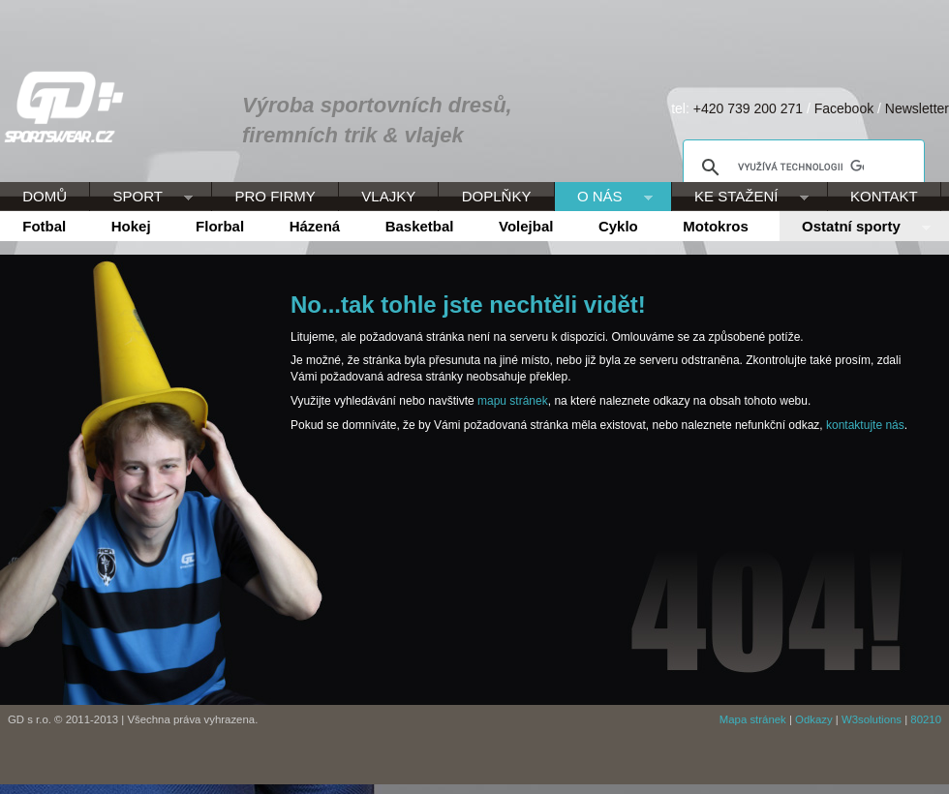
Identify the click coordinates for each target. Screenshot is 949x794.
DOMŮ (44, 196)
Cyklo (618, 226)
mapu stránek (512, 401)
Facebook (843, 108)
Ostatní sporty (855, 227)
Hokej (131, 226)
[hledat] (801, 167)
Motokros (716, 226)
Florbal (220, 226)
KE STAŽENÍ (740, 197)
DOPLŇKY (497, 196)
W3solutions (872, 719)
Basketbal (419, 226)
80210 (925, 719)
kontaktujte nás (865, 425)
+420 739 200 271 (748, 108)
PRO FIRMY (274, 196)
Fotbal (44, 226)
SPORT (141, 197)
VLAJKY (388, 196)
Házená (315, 226)
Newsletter (917, 108)
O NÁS (604, 197)
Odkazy (814, 719)
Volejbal (526, 226)
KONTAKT (884, 196)
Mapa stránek (752, 719)
